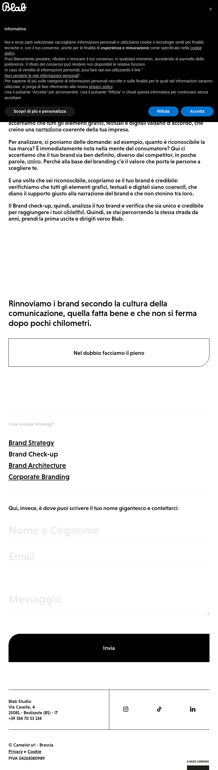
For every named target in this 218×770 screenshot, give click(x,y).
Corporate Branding (39, 477)
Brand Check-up (33, 454)
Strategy (19, 59)
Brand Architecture (37, 465)
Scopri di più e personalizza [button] (40, 759)
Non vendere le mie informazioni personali (42, 723)
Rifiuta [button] (163, 759)
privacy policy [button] (100, 734)
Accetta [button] (197, 759)
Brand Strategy (31, 443)
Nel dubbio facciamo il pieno (109, 353)
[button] (210, 657)
